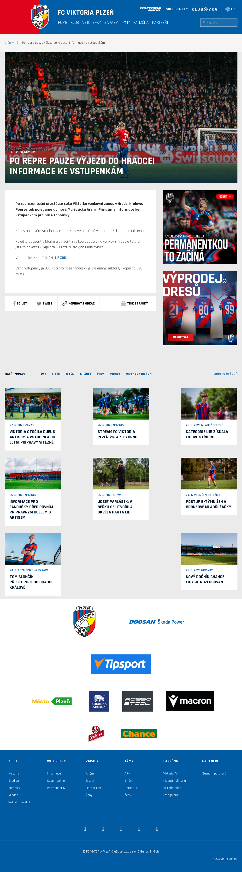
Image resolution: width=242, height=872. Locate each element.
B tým (90, 781)
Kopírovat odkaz (78, 303)
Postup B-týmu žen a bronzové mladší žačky (208, 504)
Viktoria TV (170, 773)
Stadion (13, 781)
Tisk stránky (134, 303)
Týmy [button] (125, 22)
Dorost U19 (93, 788)
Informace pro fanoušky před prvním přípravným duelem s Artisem (31, 509)
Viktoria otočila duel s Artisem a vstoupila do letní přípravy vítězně (32, 437)
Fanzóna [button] (141, 22)
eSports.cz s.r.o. (125, 851)
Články (9, 43)
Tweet (45, 303)
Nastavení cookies (224, 859)
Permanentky (56, 788)
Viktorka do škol (19, 802)
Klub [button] (75, 22)
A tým (90, 773)
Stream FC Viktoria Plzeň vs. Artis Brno (117, 434)
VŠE (43, 374)
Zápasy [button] (111, 22)
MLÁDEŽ (85, 374)
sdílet (20, 303)
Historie (13, 773)
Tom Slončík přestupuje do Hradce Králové (31, 582)
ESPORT (115, 374)
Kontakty (14, 788)
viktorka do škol (139, 374)
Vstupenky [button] (91, 22)
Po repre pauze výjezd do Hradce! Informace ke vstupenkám (82, 166)
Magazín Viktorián (175, 781)
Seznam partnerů (214, 773)
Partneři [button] (160, 22)
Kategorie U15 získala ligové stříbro (207, 434)
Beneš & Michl (149, 851)
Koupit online (56, 781)
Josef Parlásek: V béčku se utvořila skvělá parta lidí (115, 507)
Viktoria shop (172, 788)
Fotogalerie (171, 795)
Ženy (100, 374)
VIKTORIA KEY (177, 9)
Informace (54, 773)
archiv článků (225, 374)
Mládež (13, 795)
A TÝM (56, 374)
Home (62, 22)
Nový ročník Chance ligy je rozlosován (205, 579)
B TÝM (70, 374)
